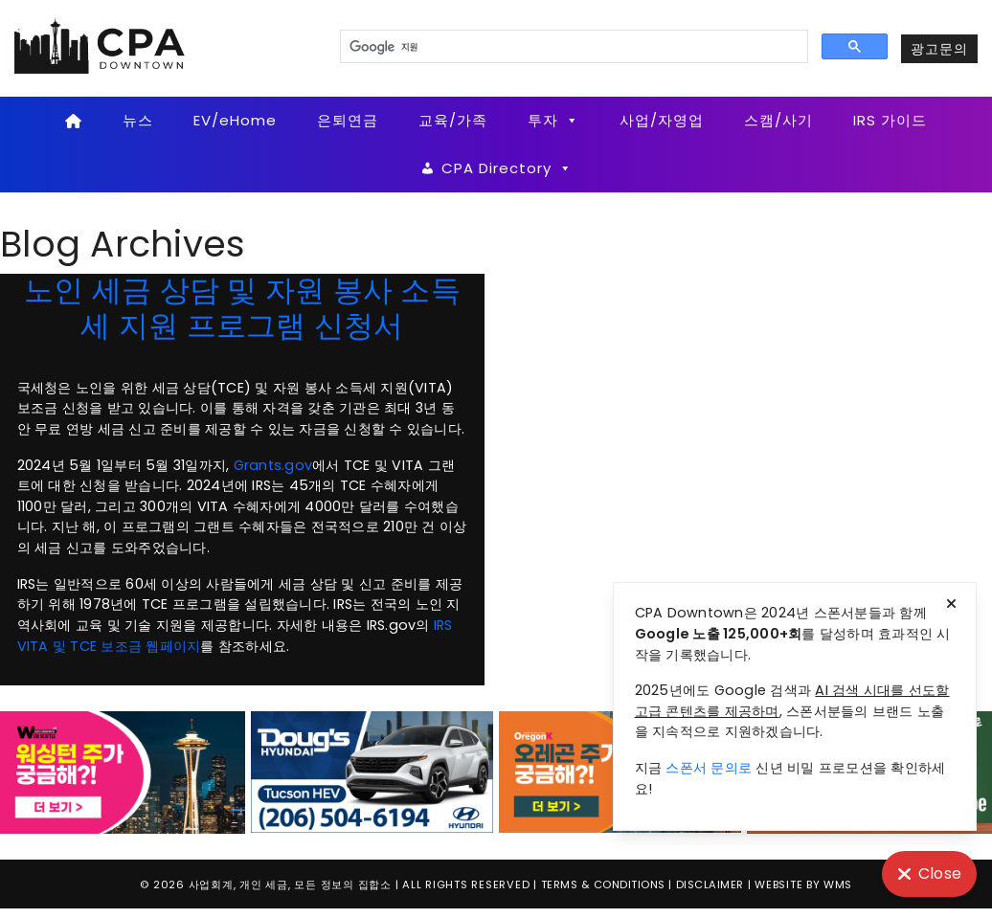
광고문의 (939, 48)
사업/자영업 (662, 120)
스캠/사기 (778, 120)
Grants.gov (273, 465)
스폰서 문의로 (708, 767)
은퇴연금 (347, 120)
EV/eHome (235, 120)
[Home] (74, 121)
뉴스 (138, 120)
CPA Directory (507, 168)
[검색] (572, 46)
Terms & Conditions (603, 884)
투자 (553, 121)
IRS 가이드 (890, 120)
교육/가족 (452, 120)
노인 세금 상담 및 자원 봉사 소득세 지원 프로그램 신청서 (242, 308)
